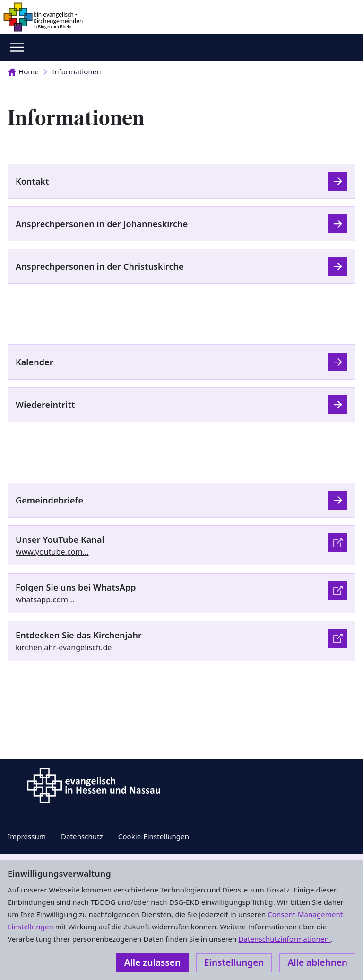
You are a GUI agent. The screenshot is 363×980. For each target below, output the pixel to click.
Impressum (27, 836)
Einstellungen (234, 962)
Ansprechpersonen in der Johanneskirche (102, 224)
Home (23, 71)
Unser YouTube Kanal (60, 539)
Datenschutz (82, 836)
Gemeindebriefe (49, 500)
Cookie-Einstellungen (153, 836)
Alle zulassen (152, 962)
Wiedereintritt (45, 404)
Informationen (76, 71)
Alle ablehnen (317, 962)
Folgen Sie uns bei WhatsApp (76, 587)
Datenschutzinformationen (284, 939)
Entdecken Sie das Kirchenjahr (79, 635)
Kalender (34, 362)
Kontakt (32, 181)
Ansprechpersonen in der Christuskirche (100, 266)
